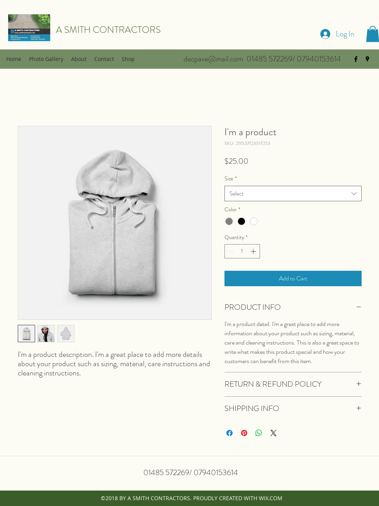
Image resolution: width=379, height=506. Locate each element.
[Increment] (254, 251)
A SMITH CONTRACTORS (108, 29)
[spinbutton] (242, 251)
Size (230, 178)
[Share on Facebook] (229, 433)
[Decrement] (230, 251)
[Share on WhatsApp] (258, 433)
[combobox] (293, 194)
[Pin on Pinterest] (244, 433)
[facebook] (356, 59)
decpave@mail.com (213, 59)
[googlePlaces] (367, 59)
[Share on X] (273, 433)
